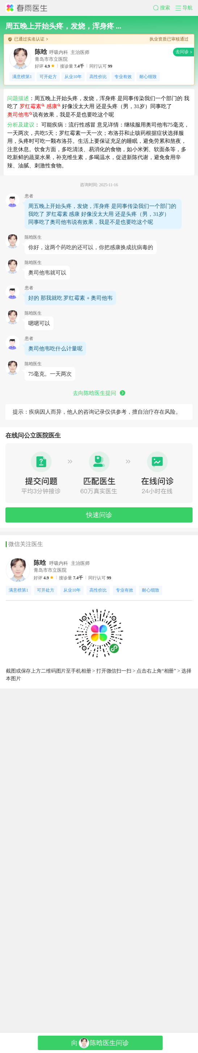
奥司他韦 (22, 173)
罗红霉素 (40, 164)
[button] (149, 12)
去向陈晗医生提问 (99, 597)
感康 (62, 164)
